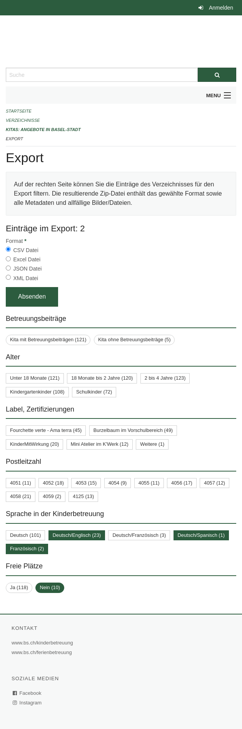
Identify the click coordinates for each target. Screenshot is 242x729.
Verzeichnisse (23, 120)
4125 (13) (83, 496)
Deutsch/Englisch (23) (77, 535)
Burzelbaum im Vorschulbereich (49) (133, 430)
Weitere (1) (152, 444)
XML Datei (25, 278)
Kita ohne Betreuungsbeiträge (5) (134, 339)
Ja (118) (19, 587)
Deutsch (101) (25, 535)
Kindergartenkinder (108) (37, 392)
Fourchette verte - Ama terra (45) (46, 430)
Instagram (27, 703)
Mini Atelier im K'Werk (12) (100, 444)
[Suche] (217, 75)
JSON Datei (27, 269)
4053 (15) (86, 483)
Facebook (27, 693)
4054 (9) (117, 483)
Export (14, 138)
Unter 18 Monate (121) (35, 378)
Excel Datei (26, 259)
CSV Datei (25, 250)
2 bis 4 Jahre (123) (165, 378)
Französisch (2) (27, 548)
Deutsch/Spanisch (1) (201, 535)
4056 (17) (181, 483)
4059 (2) (52, 496)
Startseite (19, 111)
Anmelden (221, 8)
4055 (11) (149, 483)
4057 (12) (214, 483)
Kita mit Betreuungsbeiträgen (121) (48, 339)
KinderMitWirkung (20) (34, 444)
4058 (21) (20, 496)
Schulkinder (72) (94, 392)
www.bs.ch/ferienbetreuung (43, 652)
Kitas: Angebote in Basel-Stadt (43, 129)
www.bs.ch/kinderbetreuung (43, 643)
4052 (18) (53, 483)
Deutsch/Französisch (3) (139, 535)
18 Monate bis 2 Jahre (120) (102, 378)
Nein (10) (50, 587)
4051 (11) (20, 483)
